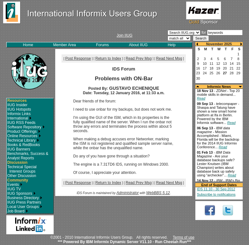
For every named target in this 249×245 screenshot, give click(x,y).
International (19, 118)
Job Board (17, 211)
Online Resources (24, 136)
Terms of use (184, 237)
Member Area (64, 45)
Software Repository (26, 127)
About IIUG (138, 45)
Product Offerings (23, 131)
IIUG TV (14, 189)
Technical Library (23, 140)
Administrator (127, 193)
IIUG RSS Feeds (21, 122)
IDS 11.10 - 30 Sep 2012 (216, 189)
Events (14, 184)
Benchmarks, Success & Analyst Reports (27, 155)
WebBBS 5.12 (158, 193)
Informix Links (19, 114)
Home (28, 45)
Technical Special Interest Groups (22, 169)
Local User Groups (24, 207)
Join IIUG (124, 35)
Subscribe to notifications (216, 194)
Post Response (78, 58)
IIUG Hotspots (19, 109)
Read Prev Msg (139, 58)
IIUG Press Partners (24, 202)
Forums (102, 45)
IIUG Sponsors (21, 193)
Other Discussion (21, 176)
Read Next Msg (169, 58)
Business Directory (24, 198)
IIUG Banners (18, 149)
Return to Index (108, 58)
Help (171, 45)
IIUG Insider (17, 105)
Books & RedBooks (23, 145)
